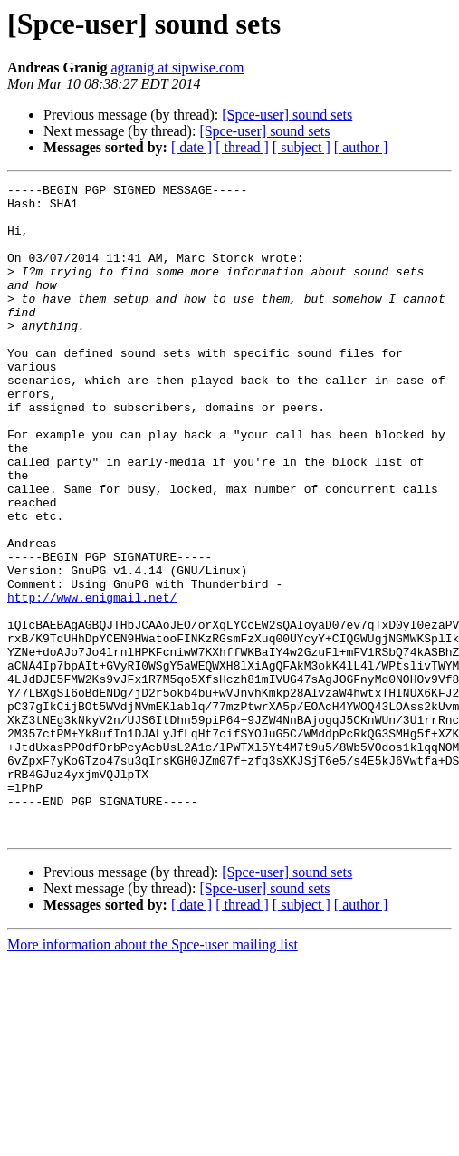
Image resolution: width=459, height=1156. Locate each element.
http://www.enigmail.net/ (92, 681)
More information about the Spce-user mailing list (152, 1075)
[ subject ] (301, 147)
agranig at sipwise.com (177, 67)
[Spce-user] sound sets (287, 114)
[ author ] (361, 147)
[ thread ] (242, 147)
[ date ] (191, 147)
